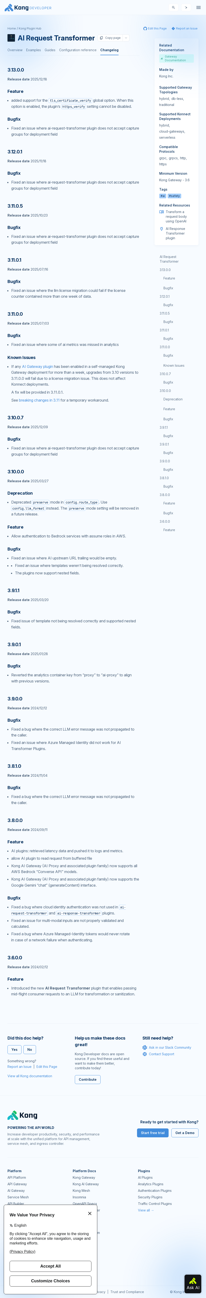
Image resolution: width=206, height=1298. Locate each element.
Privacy (99, 1292)
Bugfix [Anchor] (14, 119)
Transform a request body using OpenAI (176, 216)
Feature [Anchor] (15, 91)
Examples (33, 50)
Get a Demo (185, 1133)
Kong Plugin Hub (30, 28)
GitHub (78, 1239)
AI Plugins (145, 1177)
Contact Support (158, 1054)
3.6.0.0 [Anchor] (14, 958)
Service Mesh (18, 1197)
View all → (146, 1210)
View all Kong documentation (29, 1076)
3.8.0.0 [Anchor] (15, 820)
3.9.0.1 (164, 444)
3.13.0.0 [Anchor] (15, 70)
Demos (78, 1246)
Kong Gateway (84, 1177)
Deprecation (173, 399)
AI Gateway (16, 1191)
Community (81, 1226)
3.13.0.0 (165, 270)
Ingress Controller (86, 1210)
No (29, 1049)
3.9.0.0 (165, 461)
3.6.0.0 (165, 521)
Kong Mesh (81, 1191)
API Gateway (17, 1184)
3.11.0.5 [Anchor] (15, 206)
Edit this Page (46, 1067)
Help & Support (84, 1265)
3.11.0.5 (165, 313)
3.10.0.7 (165, 374)
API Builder (15, 1204)
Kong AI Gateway (86, 1184)
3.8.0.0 (165, 495)
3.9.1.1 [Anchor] (13, 590)
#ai (163, 196)
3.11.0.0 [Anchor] (15, 314)
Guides (50, 50)
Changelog (109, 50)
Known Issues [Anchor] (21, 357)
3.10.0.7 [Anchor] (15, 418)
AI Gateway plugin (37, 366)
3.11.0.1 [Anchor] (14, 260)
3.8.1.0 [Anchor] (14, 766)
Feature (169, 278)
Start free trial (153, 1133)
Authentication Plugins (155, 1191)
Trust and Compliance (127, 1292)
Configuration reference (78, 50)
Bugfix (168, 288)
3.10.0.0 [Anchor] (15, 472)
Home (11, 28)
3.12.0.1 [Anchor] (14, 152)
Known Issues (173, 365)
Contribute (88, 1079)
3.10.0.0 (165, 391)
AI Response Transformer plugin (175, 233)
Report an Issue (19, 1067)
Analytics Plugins (150, 1184)
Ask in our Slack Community (166, 1047)
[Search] (173, 7)
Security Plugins (150, 1197)
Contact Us (81, 1272)
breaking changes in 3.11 (39, 400)
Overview (14, 50)
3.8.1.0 (164, 478)
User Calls (80, 1252)
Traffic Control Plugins (155, 1204)
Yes (14, 1049)
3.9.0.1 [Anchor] (14, 644)
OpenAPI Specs (85, 1204)
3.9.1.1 (164, 427)
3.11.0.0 (165, 347)
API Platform (16, 1177)
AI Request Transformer (169, 259)
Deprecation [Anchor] (20, 493)
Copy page (110, 38)
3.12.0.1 (165, 296)
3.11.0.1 (164, 330)
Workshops (81, 1259)
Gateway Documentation (173, 58)
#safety (174, 196)
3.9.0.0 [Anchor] (14, 699)
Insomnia (79, 1197)
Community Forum (86, 1233)
